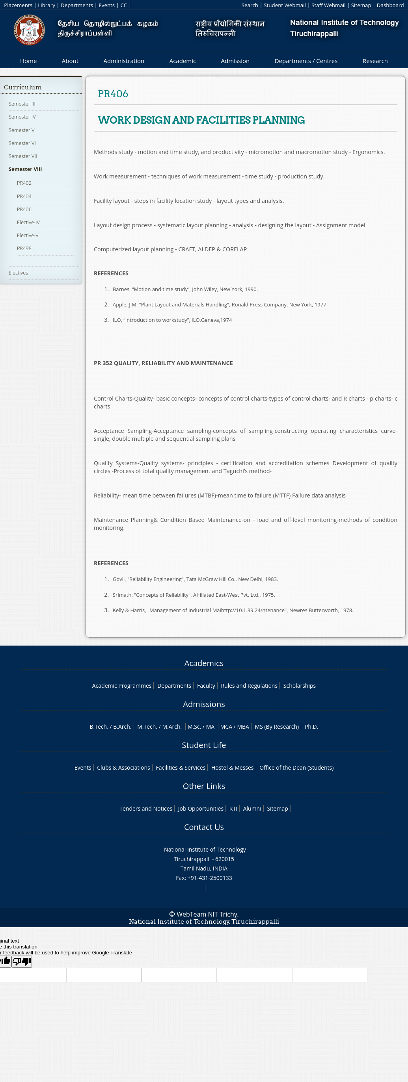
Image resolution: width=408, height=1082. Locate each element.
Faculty (206, 685)
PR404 (24, 196)
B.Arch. (122, 726)
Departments (77, 5)
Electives (18, 272)
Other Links (204, 786)
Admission (235, 61)
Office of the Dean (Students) (296, 767)
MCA (226, 726)
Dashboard (390, 5)
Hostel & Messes (232, 767)
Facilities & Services (180, 767)
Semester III (22, 103)
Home (28, 61)
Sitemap (361, 5)
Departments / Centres (306, 61)
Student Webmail (285, 5)
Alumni (252, 808)
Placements (18, 5)
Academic (183, 61)
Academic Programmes (122, 685)
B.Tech (98, 726)
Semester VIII (25, 169)
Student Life (204, 745)
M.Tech (146, 726)
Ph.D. (312, 726)
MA (210, 726)
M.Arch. (172, 726)
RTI (233, 808)
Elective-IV (28, 222)
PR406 (24, 209)
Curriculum (23, 87)
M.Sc (194, 726)
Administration (124, 61)
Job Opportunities (201, 808)
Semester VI (22, 143)
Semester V (21, 130)
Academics (204, 663)
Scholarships (299, 685)
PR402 (24, 182)
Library (46, 5)
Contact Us (204, 827)
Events (107, 5)
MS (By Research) (277, 726)
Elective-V (28, 235)
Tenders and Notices (145, 808)
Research (375, 61)
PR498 (24, 248)
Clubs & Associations (123, 767)
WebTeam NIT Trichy (207, 914)
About (70, 61)
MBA (243, 726)
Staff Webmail (328, 5)
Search (250, 5)
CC (123, 5)
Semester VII (23, 156)
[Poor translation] (21, 962)
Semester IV (22, 116)
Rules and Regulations (249, 685)
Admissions (204, 704)
